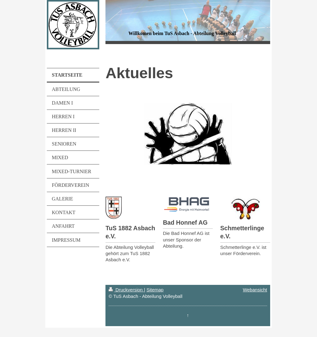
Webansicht (255, 289)
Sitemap (154, 289)
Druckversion (126, 289)
